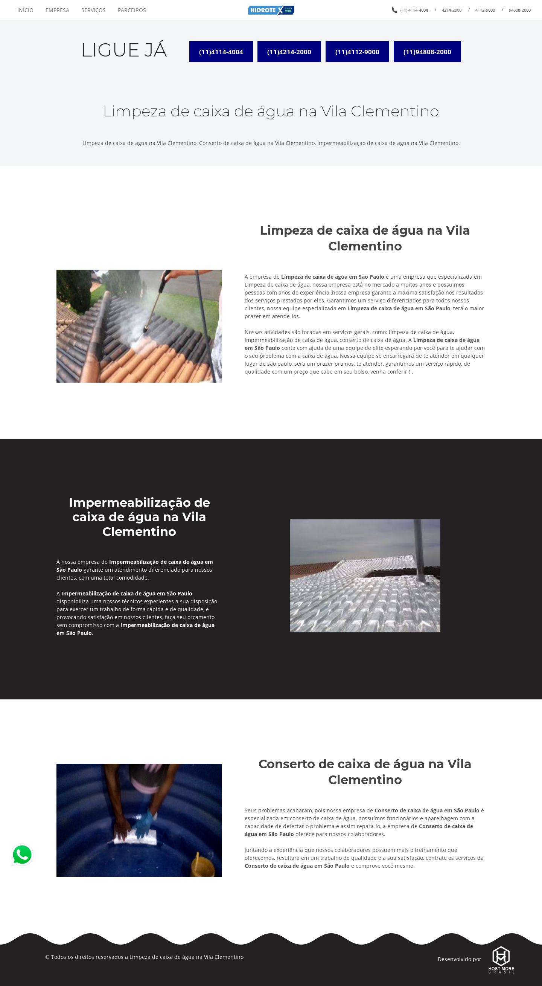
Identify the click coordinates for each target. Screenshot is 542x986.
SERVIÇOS (93, 10)
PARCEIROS (132, 10)
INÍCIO (25, 10)
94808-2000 (520, 10)
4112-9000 (485, 10)
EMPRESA (57, 10)
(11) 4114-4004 (414, 10)
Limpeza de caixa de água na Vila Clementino (186, 956)
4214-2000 (451, 10)
